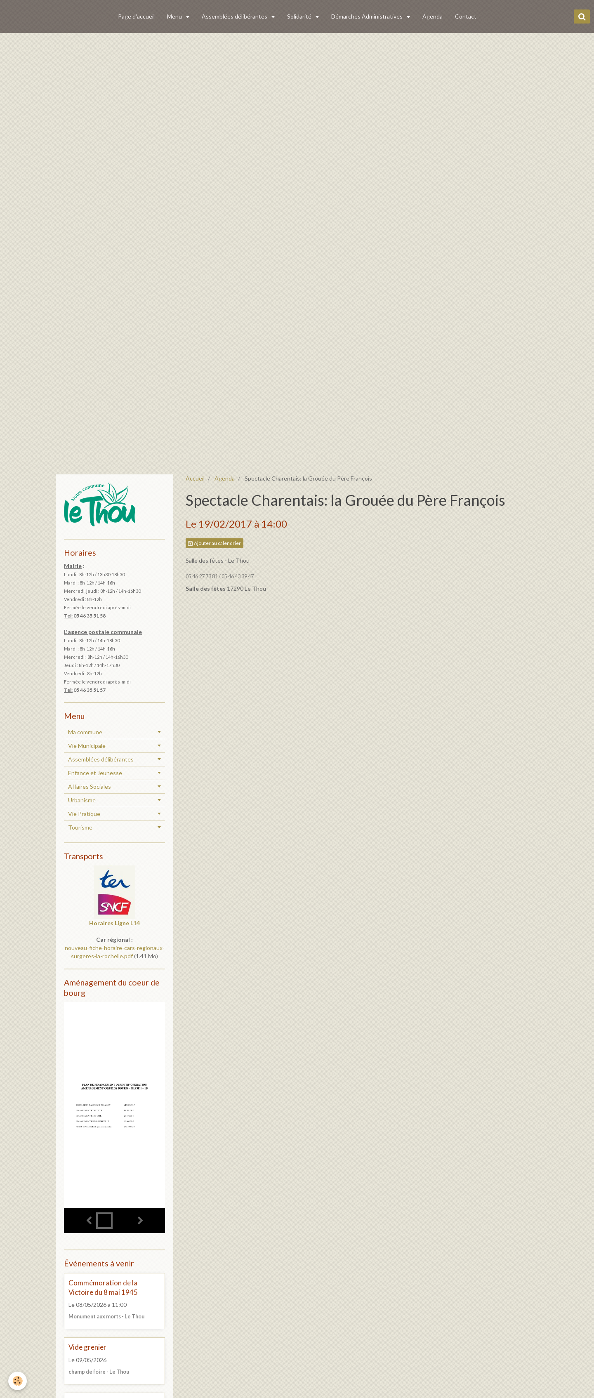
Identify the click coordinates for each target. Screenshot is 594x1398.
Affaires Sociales (89, 786)
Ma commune (85, 732)
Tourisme (80, 827)
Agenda (432, 16)
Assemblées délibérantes (235, 16)
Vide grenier (87, 1347)
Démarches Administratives (367, 16)
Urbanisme (82, 800)
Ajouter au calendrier (214, 543)
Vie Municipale (87, 745)
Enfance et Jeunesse (95, 772)
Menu (175, 16)
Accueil (195, 478)
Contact (465, 16)
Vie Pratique (84, 813)
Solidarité (300, 16)
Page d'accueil (136, 16)
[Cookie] (17, 1381)
